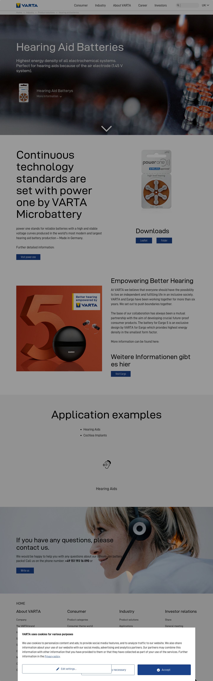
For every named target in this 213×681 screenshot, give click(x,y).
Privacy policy (53, 656)
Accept (166, 669)
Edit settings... (52, 669)
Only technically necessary (110, 669)
